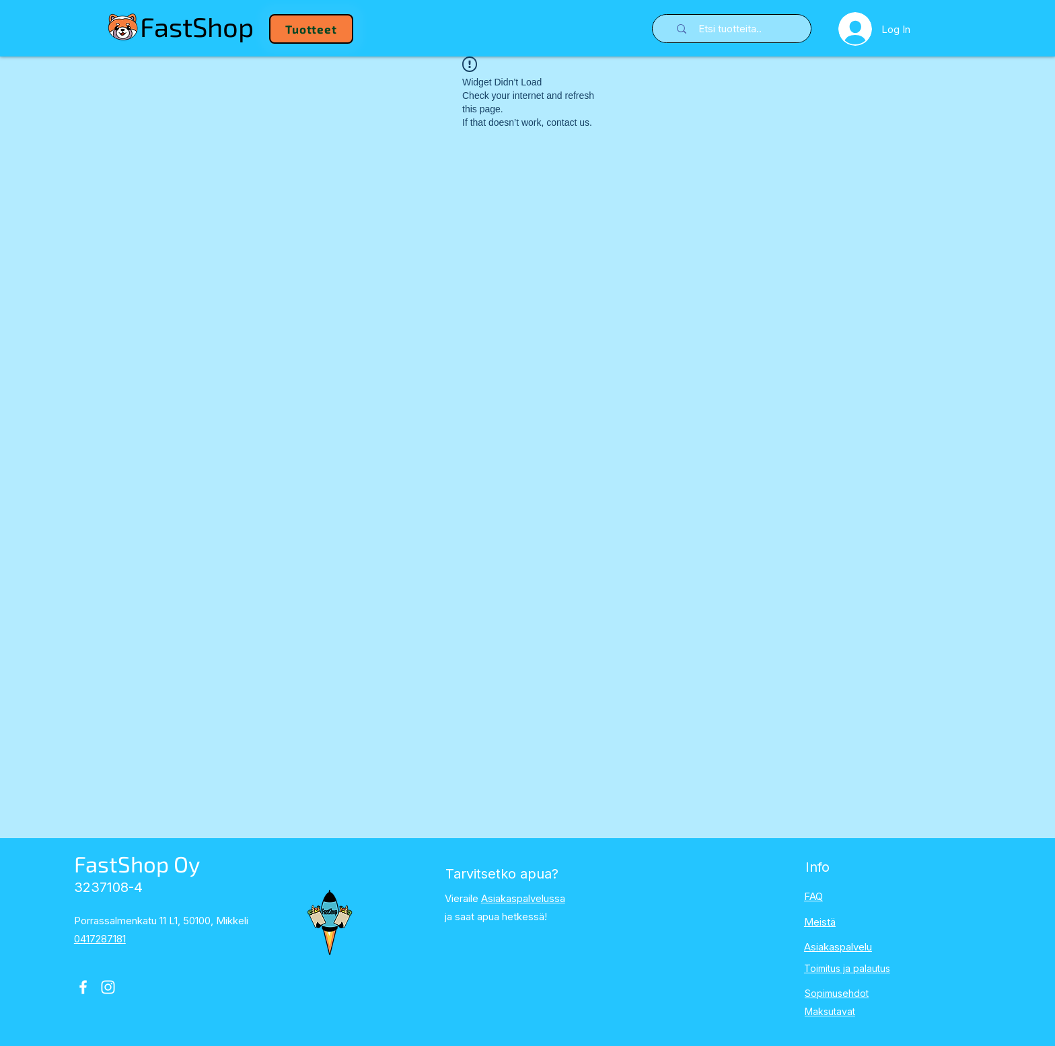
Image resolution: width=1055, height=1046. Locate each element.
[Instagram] (108, 987)
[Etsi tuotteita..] (740, 28)
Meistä (820, 922)
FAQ (813, 896)
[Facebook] (83, 987)
